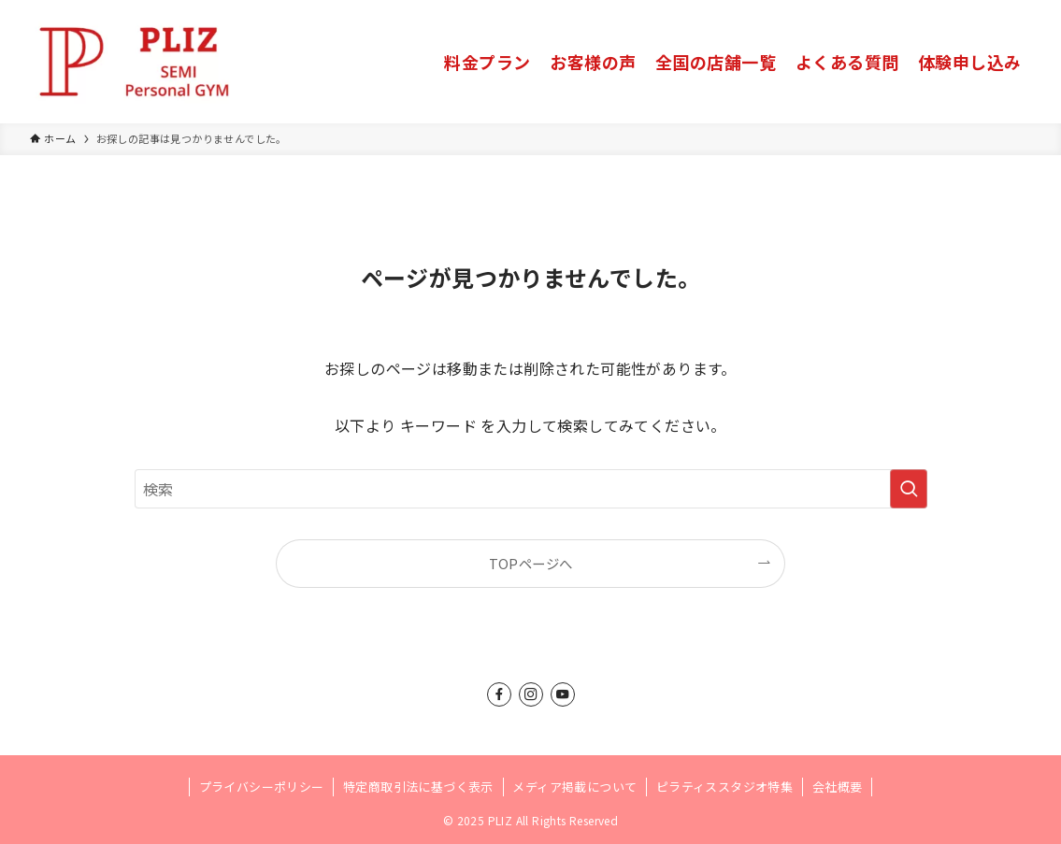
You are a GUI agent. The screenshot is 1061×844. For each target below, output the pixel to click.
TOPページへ (531, 563)
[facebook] (499, 694)
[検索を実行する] (908, 488)
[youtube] (563, 694)
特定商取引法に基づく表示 (418, 786)
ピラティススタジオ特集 (724, 786)
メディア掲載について (574, 786)
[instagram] (531, 694)
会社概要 (837, 786)
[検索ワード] (531, 488)
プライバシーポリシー (261, 786)
